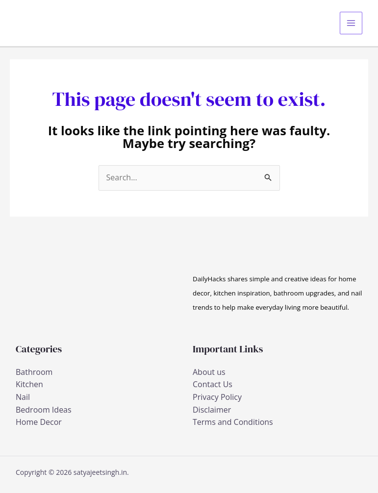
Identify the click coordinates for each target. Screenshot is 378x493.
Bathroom (34, 372)
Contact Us (212, 384)
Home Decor (39, 422)
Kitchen (29, 384)
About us (209, 372)
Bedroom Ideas (44, 409)
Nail (23, 397)
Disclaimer (212, 409)
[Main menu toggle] (351, 23)
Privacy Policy (217, 397)
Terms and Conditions (233, 422)
